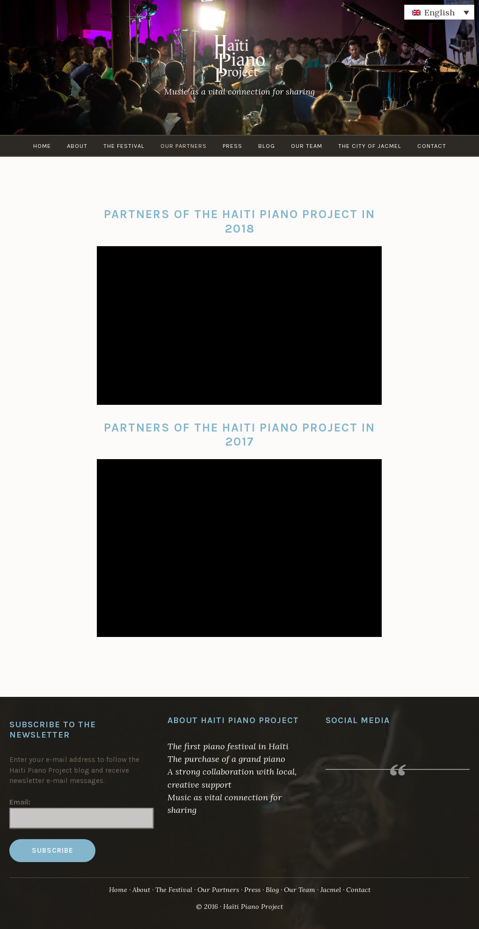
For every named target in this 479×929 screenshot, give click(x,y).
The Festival (124, 145)
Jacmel (330, 889)
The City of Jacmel (369, 145)
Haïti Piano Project (253, 906)
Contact (431, 145)
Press (232, 145)
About (77, 145)
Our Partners (183, 145)
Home (42, 145)
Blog (266, 145)
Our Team (306, 145)
